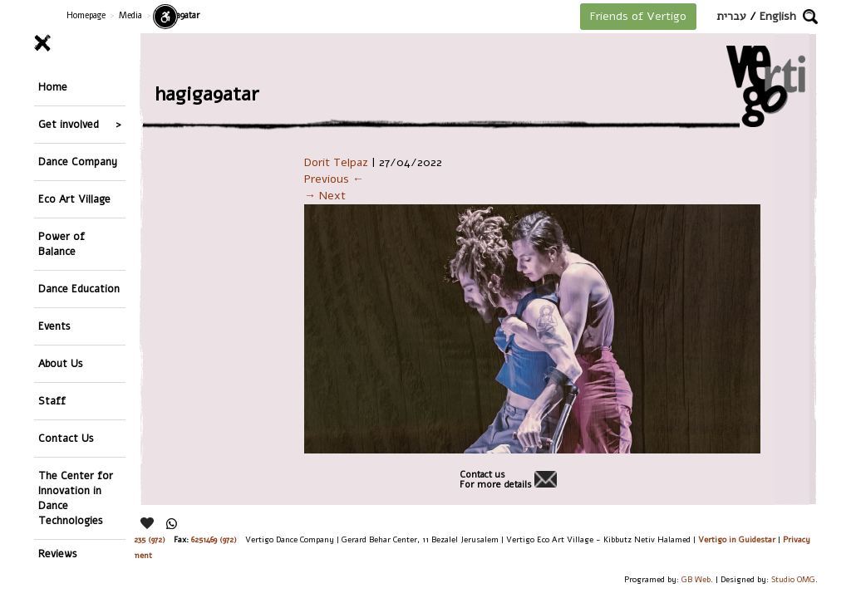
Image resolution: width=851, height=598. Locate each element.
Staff (52, 401)
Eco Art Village (74, 199)
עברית (731, 16)
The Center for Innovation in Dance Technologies (75, 497)
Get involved (68, 124)
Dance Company (77, 161)
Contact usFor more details (496, 480)
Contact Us (66, 438)
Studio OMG (793, 579)
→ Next (325, 195)
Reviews (57, 554)
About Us (60, 363)
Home (52, 87)
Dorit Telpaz (336, 162)
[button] (810, 16)
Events (54, 326)
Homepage (86, 15)
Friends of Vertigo (638, 16)
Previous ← (334, 179)
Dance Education (79, 289)
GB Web (696, 579)
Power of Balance (61, 243)
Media (130, 15)
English (778, 16)
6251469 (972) (214, 539)
